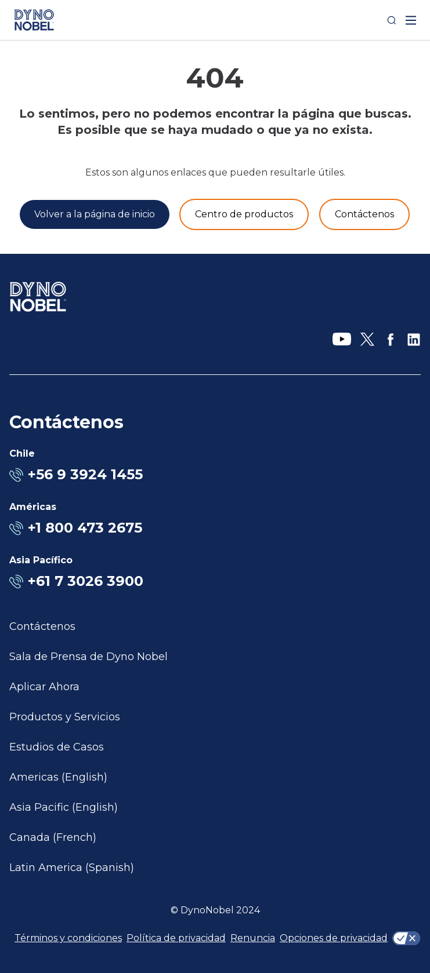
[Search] (391, 20)
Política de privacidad (176, 937)
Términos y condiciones (68, 937)
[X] (367, 340)
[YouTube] (342, 340)
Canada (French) (52, 837)
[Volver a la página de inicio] (94, 214)
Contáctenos (42, 626)
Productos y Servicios (64, 716)
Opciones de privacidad (334, 937)
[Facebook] (391, 340)
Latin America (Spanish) (71, 867)
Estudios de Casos (56, 747)
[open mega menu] (411, 20)
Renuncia (252, 937)
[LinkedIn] (414, 340)
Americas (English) (58, 777)
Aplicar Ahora (44, 686)
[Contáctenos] (364, 214)
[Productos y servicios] (244, 214)
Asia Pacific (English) (63, 807)
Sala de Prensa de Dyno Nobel (88, 656)
